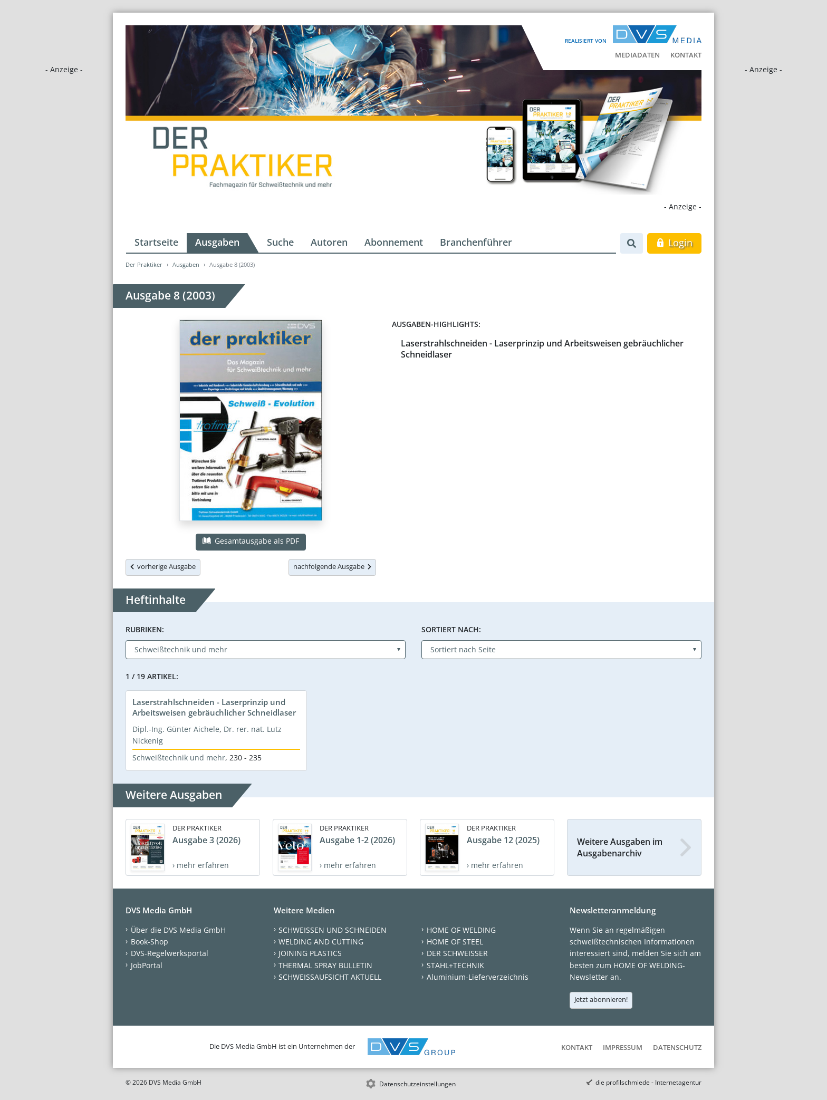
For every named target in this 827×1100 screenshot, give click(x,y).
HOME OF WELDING (461, 930)
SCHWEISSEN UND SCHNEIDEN (332, 930)
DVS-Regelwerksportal (169, 953)
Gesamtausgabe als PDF (251, 541)
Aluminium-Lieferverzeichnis (477, 977)
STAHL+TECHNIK (455, 965)
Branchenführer (476, 242)
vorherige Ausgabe (163, 566)
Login (674, 242)
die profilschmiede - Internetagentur (648, 1082)
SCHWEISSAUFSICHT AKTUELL (329, 977)
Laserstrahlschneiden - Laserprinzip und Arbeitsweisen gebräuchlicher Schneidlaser (542, 348)
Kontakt (685, 55)
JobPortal (146, 965)
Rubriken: (145, 629)
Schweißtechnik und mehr (178, 757)
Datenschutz (677, 1047)
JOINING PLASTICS (310, 953)
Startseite (156, 242)
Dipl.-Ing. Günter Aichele (175, 729)
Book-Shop (149, 942)
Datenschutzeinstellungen (417, 1083)
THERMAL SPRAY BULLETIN (325, 965)
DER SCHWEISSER (457, 953)
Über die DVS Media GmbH (178, 930)
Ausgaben (217, 242)
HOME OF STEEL (455, 942)
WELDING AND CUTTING (320, 942)
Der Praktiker (144, 264)
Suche (280, 242)
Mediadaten (637, 55)
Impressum (622, 1047)
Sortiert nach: (451, 629)
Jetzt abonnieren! (601, 999)
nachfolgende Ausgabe (332, 566)
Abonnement (393, 242)
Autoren (329, 242)
